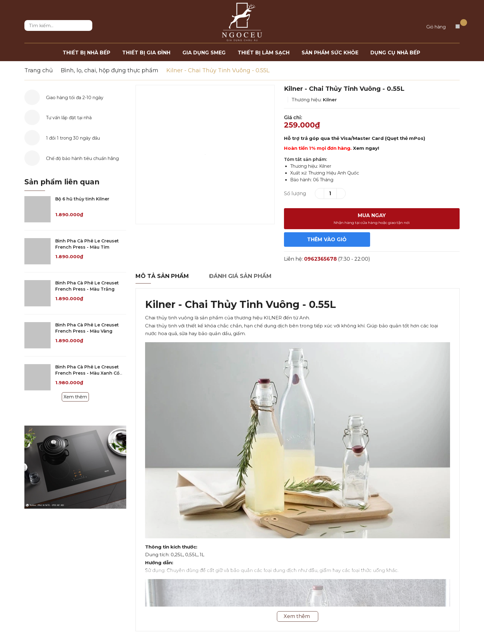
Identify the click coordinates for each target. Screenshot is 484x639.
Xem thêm (75, 397)
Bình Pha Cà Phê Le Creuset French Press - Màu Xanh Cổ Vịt (87, 373)
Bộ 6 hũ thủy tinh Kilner (82, 199)
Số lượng (295, 193)
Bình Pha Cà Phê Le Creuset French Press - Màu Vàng (87, 328)
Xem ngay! (366, 148)
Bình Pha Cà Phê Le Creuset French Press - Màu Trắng (87, 286)
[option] (205, 154)
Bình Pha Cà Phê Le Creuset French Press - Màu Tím (87, 244)
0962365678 (320, 259)
